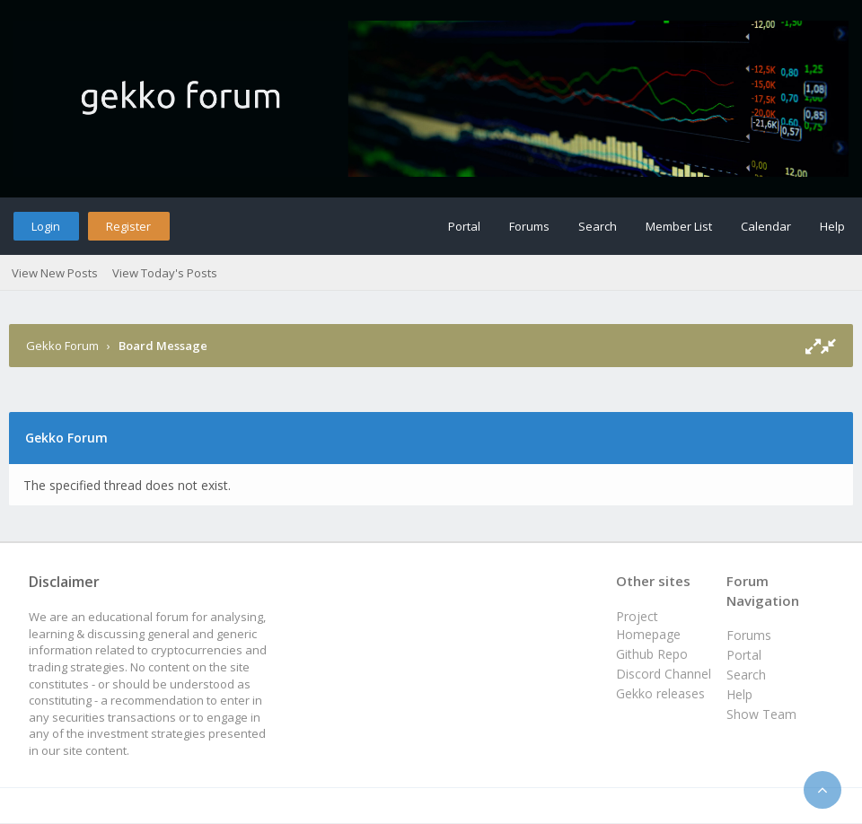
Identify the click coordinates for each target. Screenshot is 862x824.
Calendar (766, 226)
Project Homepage (648, 625)
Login (45, 226)
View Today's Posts (164, 273)
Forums (529, 226)
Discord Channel (663, 673)
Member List (679, 226)
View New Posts (55, 273)
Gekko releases (660, 693)
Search (597, 226)
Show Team (761, 714)
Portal (464, 226)
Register (128, 226)
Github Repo (652, 653)
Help (832, 226)
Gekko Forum (62, 345)
